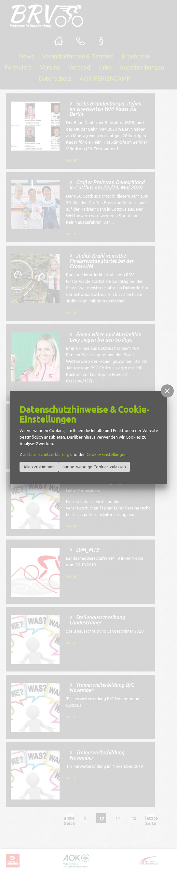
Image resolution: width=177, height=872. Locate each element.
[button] (167, 390)
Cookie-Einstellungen (107, 454)
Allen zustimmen (39, 466)
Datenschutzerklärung (48, 454)
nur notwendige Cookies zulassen (94, 466)
